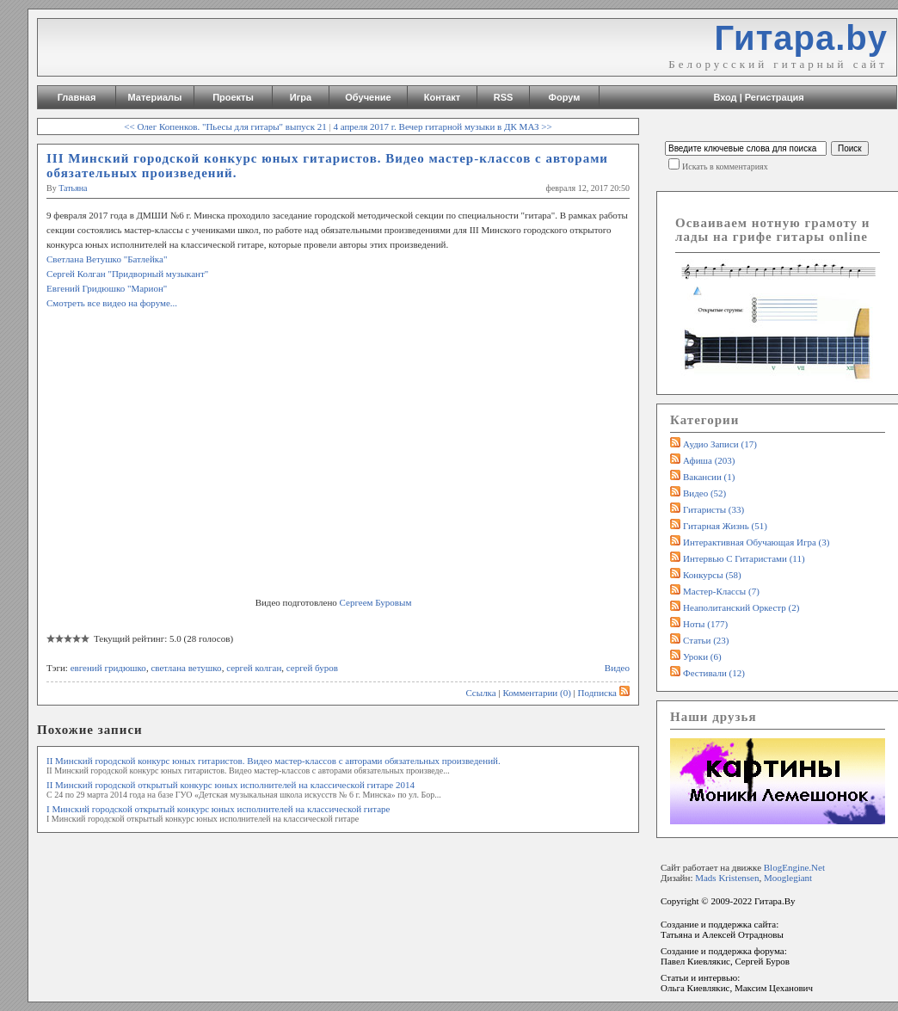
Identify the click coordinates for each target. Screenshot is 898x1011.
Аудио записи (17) (720, 444)
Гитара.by (801, 38)
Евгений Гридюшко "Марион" (106, 288)
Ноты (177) (705, 624)
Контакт (442, 97)
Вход (724, 97)
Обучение (368, 97)
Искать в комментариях (725, 166)
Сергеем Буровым (376, 602)
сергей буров (312, 668)
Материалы (155, 97)
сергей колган (253, 668)
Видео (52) (704, 493)
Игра (300, 97)
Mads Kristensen (727, 877)
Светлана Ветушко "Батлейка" (106, 259)
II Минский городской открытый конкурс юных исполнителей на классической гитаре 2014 (230, 785)
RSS (504, 97)
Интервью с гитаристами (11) (744, 558)
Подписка (604, 692)
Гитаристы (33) (713, 509)
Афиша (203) (709, 460)
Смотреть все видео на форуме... (111, 303)
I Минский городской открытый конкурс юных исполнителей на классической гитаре (218, 809)
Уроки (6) (702, 656)
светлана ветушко (186, 668)
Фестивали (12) (714, 673)
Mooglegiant (788, 877)
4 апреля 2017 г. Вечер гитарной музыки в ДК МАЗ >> (442, 126)
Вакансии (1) (709, 477)
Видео (617, 668)
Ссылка (480, 692)
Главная (77, 97)
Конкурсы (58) (712, 575)
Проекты (233, 97)
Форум (565, 97)
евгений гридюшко (108, 668)
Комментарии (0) (536, 692)
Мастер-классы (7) (721, 591)
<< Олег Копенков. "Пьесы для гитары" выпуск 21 (225, 126)
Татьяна (72, 188)
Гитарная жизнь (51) (725, 526)
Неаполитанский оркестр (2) (741, 607)
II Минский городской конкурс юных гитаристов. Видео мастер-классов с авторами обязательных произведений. (273, 760)
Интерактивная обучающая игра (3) (756, 542)
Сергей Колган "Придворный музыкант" (127, 273)
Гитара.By (775, 901)
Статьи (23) (706, 640)
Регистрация (774, 97)
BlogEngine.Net (794, 867)
